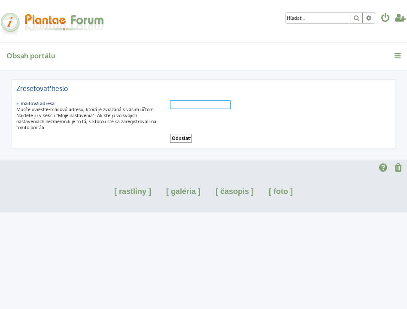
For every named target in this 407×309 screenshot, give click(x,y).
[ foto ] (281, 191)
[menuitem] (386, 18)
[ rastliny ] (132, 191)
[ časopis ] (235, 191)
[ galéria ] (183, 191)
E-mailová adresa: (35, 103)
